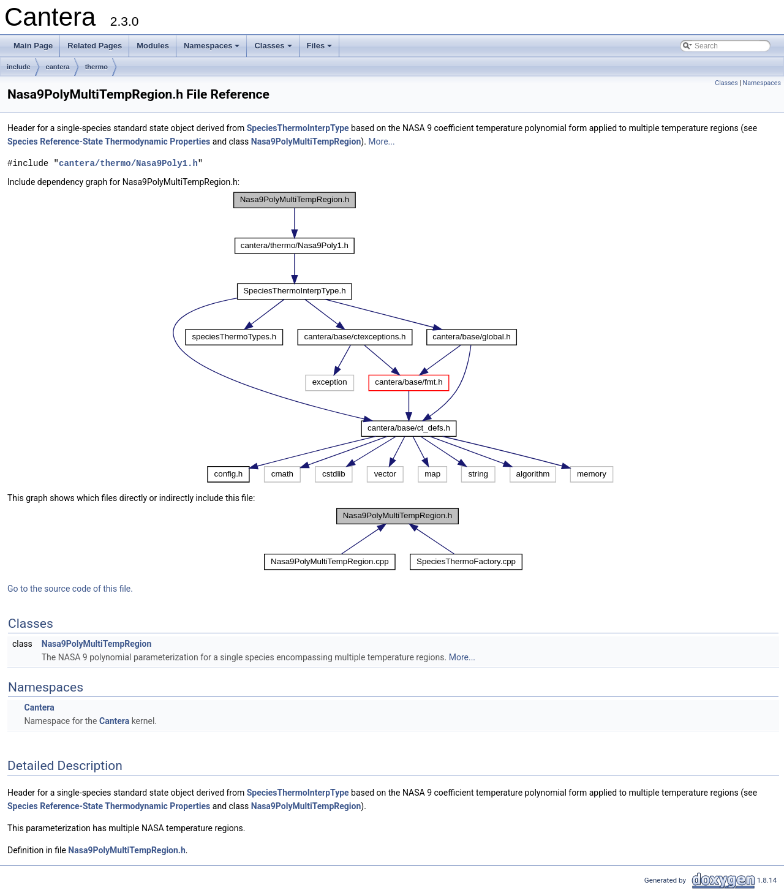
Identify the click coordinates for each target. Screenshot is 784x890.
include (19, 66)
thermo (96, 66)
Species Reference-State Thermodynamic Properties (108, 141)
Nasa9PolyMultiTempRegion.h (126, 850)
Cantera (39, 707)
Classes (273, 49)
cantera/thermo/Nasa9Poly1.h (128, 163)
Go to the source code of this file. (70, 589)
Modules (153, 45)
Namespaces (213, 49)
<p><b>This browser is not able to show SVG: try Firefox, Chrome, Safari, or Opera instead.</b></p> (393, 337)
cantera (58, 66)
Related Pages (94, 45)
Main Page (33, 45)
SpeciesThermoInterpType (298, 128)
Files (320, 49)
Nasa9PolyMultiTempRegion (306, 141)
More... (381, 141)
